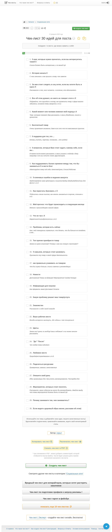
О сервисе (10, 529)
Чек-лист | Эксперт (37, 517)
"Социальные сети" (74, 474)
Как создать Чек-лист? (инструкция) (43, 529)
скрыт (59, 433)
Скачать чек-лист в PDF (56, 448)
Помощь (94, 529)
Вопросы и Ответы (64, 529)
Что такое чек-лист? (22, 529)
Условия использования (81, 529)
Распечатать (70, 442)
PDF (37, 28)
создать (81, 28)
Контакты (102, 529)
